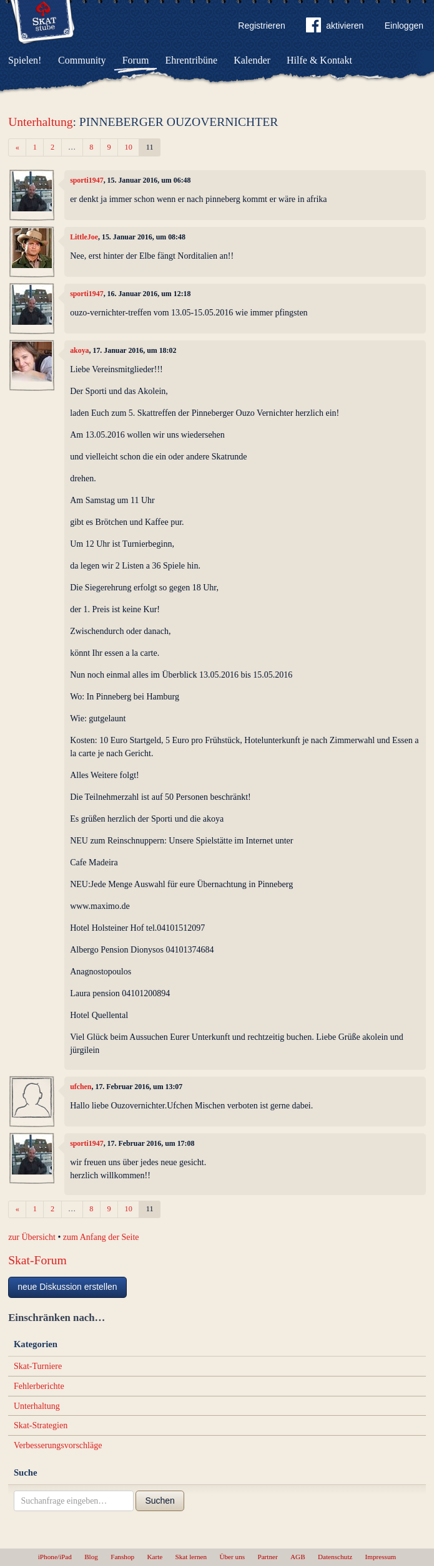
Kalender (252, 60)
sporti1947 (87, 180)
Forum (135, 60)
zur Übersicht (32, 1237)
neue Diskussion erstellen (67, 1287)
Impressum (381, 1556)
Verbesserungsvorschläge (58, 1445)
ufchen (80, 1086)
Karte (154, 1556)
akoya (79, 350)
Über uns (232, 1556)
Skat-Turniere (38, 1366)
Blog (91, 1556)
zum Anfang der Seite (101, 1237)
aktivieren (334, 27)
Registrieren (261, 26)
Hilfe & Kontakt (319, 60)
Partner (267, 1556)
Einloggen (404, 26)
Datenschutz (335, 1556)
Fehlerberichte (39, 1386)
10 (128, 147)
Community (82, 60)
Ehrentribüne (191, 60)
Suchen (159, 1501)
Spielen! (24, 60)
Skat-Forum (37, 1260)
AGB (297, 1556)
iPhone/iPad (55, 1556)
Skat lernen (191, 1556)
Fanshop (122, 1556)
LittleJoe (84, 237)
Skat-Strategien (40, 1425)
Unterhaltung (40, 121)
